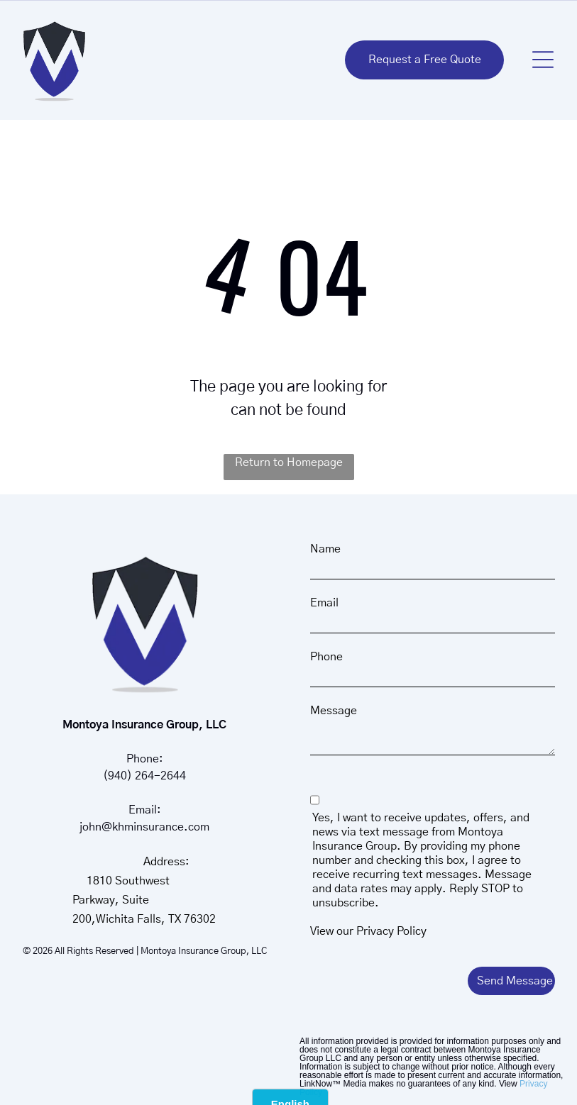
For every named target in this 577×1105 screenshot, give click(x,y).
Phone (326, 656)
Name (325, 549)
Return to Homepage (289, 462)
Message (333, 710)
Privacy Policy (391, 931)
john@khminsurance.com (144, 827)
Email (324, 603)
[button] (543, 59)
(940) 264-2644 (144, 776)
